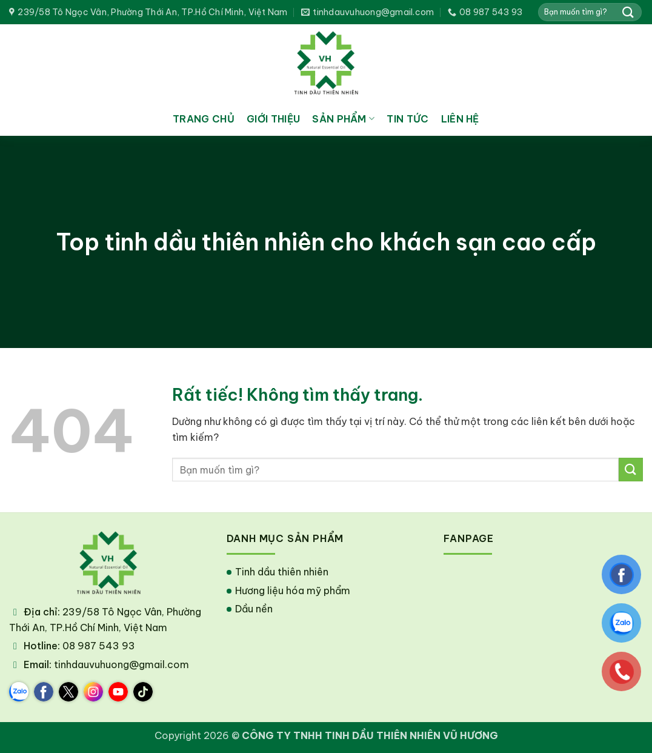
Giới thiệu (273, 119)
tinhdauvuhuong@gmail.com (121, 664)
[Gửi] (628, 12)
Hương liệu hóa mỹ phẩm (292, 590)
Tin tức (407, 119)
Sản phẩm (343, 119)
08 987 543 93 (98, 646)
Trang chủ (204, 119)
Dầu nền (254, 609)
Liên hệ (460, 119)
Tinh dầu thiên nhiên (281, 572)
